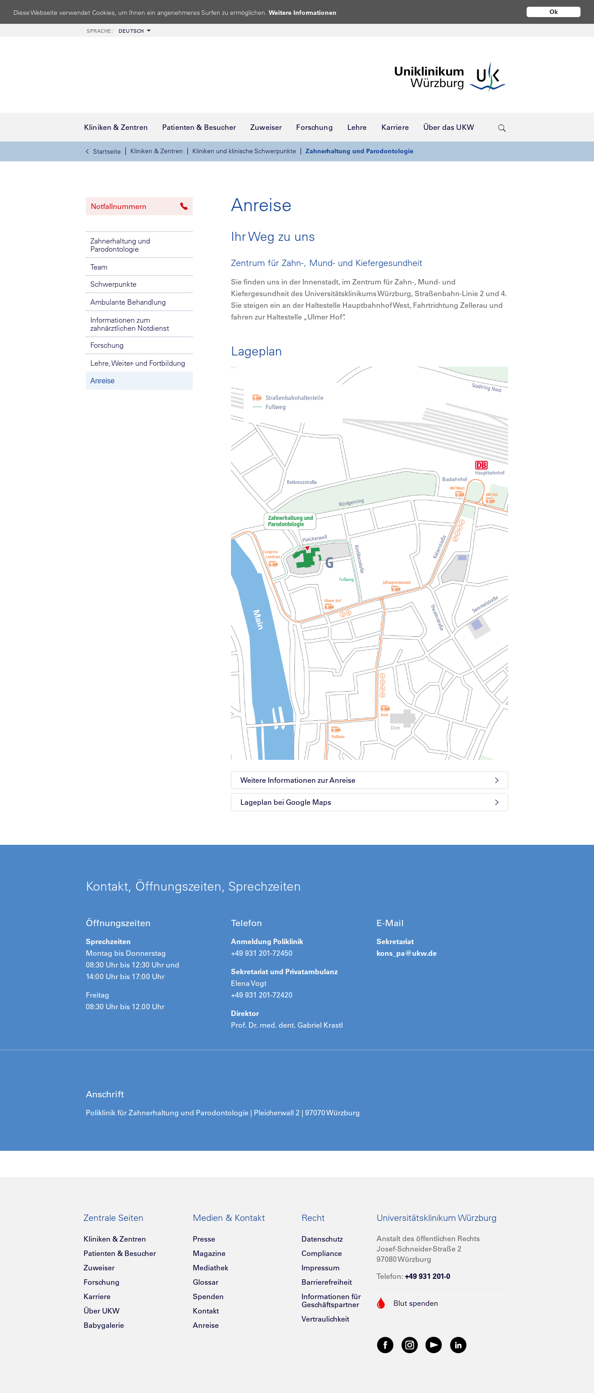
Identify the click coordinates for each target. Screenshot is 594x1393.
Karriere (97, 1296)
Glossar (205, 1282)
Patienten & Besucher (120, 1253)
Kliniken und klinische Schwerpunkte (244, 151)
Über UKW (102, 1310)
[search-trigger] (502, 127)
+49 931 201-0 (427, 1276)
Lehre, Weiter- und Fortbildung (137, 363)
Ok (554, 12)
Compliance (321, 1253)
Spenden (208, 1296)
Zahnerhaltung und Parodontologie (359, 151)
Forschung (107, 345)
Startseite (103, 151)
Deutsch (115, 31)
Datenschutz (322, 1238)
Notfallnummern (139, 206)
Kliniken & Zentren (156, 151)
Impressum (320, 1267)
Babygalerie (104, 1325)
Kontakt (206, 1310)
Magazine (209, 1253)
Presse (204, 1238)
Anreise (102, 381)
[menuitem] (117, 30)
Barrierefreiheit (326, 1282)
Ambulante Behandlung (128, 301)
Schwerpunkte (113, 283)
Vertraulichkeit (325, 1318)
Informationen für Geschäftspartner (331, 1300)
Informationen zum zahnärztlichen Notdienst (129, 324)
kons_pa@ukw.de (407, 953)
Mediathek (210, 1267)
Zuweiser (99, 1267)
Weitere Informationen (311, 12)
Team (98, 266)
